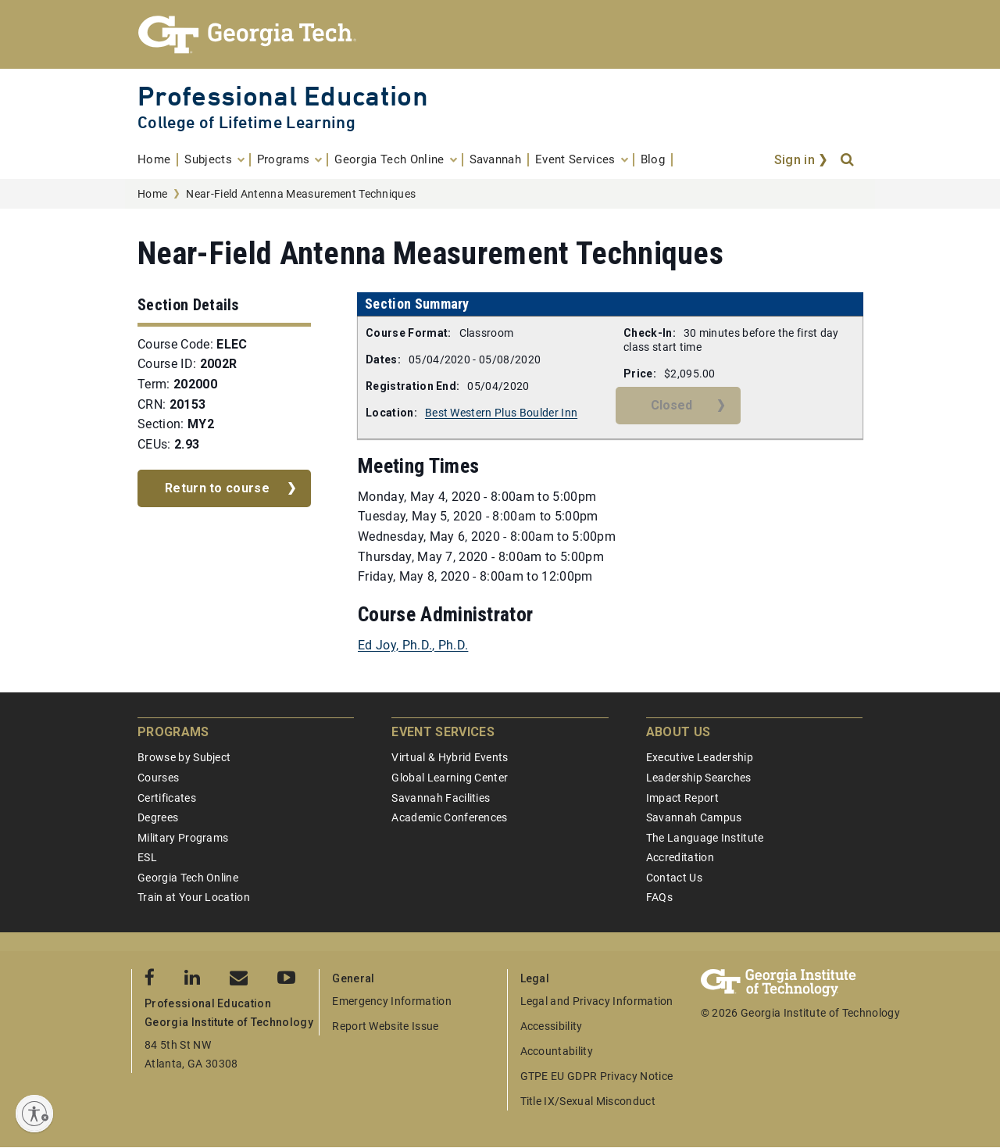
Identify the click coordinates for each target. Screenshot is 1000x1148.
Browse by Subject (184, 757)
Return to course (217, 488)
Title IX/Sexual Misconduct (587, 1101)
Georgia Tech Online (188, 877)
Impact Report (682, 798)
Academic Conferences (449, 817)
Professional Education (283, 96)
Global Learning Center (449, 777)
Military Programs (183, 837)
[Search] (848, 160)
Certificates (167, 798)
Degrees (158, 817)
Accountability (556, 1051)
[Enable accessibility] (34, 1113)
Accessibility (551, 1026)
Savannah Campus (694, 817)
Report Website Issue (385, 1026)
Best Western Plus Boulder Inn (501, 412)
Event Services (442, 731)
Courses (158, 777)
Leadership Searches (699, 777)
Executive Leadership (699, 757)
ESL (147, 857)
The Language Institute (705, 837)
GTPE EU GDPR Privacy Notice (596, 1076)
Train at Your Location (194, 897)
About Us (678, 731)
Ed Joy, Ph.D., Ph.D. (413, 645)
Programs (173, 731)
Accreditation (680, 857)
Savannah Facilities (440, 798)
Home (152, 194)
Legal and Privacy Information (596, 1001)
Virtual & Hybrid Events (449, 757)
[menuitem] (158, 159)
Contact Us (674, 877)
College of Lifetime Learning (246, 122)
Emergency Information (392, 1001)
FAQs (659, 897)
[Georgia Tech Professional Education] (500, 34)
